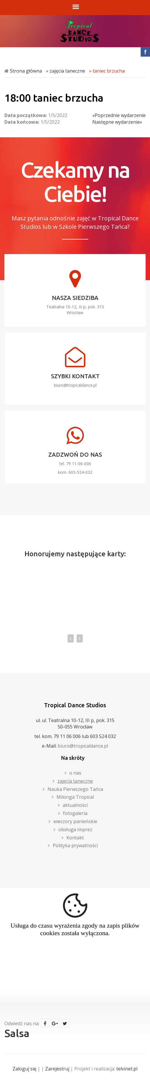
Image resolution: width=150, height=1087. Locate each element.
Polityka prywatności (75, 845)
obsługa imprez (75, 829)
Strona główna (26, 71)
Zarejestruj (57, 1069)
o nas (75, 773)
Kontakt (75, 837)
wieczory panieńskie (75, 821)
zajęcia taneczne (67, 71)
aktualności (75, 805)
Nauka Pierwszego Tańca (75, 789)
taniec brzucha (109, 71)
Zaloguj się (24, 1069)
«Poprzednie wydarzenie (119, 115)
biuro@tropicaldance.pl (75, 385)
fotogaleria (75, 813)
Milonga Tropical (75, 797)
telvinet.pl (126, 1069)
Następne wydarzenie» (117, 122)
